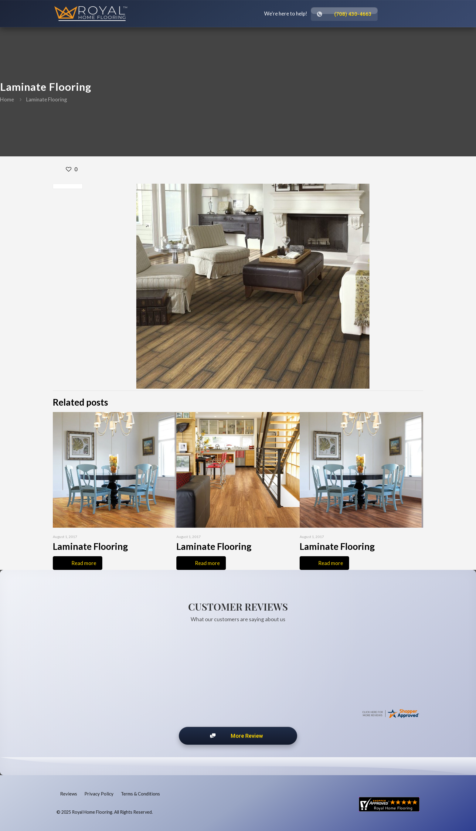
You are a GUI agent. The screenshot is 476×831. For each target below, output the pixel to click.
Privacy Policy (99, 793)
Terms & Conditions (140, 793)
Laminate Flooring (46, 99)
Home (7, 99)
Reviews (68, 793)
